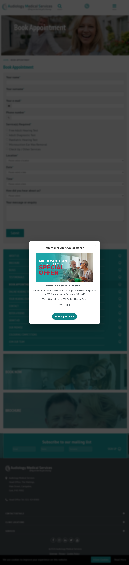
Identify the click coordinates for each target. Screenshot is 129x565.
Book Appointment (64, 316)
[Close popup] (96, 245)
